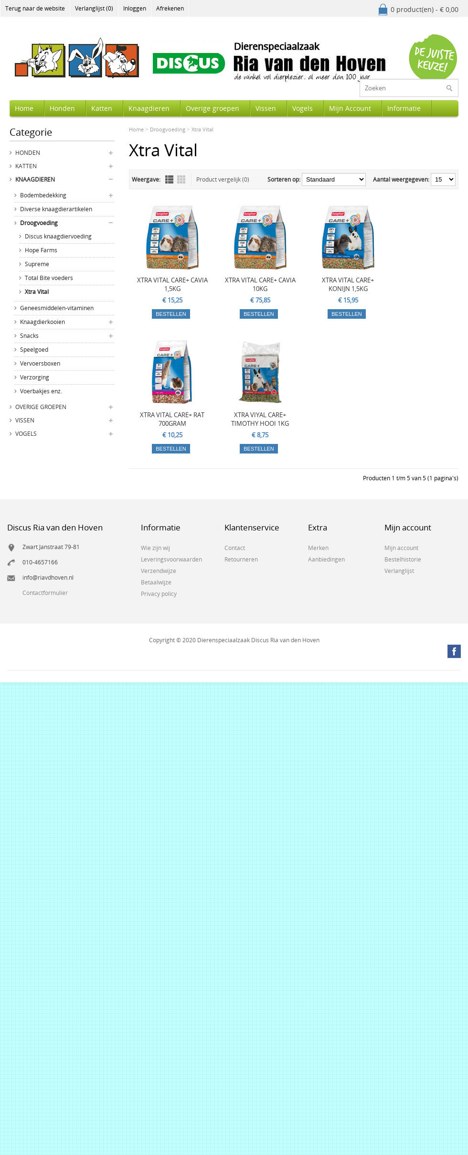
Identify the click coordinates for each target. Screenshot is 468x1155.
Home (24, 108)
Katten (101, 108)
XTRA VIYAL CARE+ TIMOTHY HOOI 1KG (260, 419)
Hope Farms (41, 250)
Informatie (404, 108)
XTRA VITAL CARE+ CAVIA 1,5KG (172, 284)
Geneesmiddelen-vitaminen (57, 308)
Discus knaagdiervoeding (58, 236)
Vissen (265, 108)
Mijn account (401, 548)
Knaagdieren (149, 108)
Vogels (302, 108)
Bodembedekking (43, 195)
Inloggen (134, 8)
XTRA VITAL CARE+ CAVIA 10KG (260, 284)
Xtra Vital (37, 292)
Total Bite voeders (49, 278)
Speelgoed (34, 349)
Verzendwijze (158, 571)
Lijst (169, 179)
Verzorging (34, 377)
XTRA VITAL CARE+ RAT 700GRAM (172, 419)
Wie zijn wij (155, 548)
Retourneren (241, 559)
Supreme (37, 264)
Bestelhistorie (402, 559)
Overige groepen (212, 108)
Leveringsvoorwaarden (171, 559)
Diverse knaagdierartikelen (56, 209)
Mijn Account (350, 108)
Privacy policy (159, 594)
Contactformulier (45, 593)
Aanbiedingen (326, 559)
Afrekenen (170, 8)
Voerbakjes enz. (41, 391)
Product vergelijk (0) (222, 179)
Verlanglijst (399, 571)
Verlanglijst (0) (94, 8)
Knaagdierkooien (42, 322)
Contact (234, 548)
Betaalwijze (156, 582)
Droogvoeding (39, 223)
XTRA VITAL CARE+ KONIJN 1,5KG (348, 284)
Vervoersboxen (40, 363)
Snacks (29, 336)
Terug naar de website (35, 8)
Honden (62, 108)
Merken (318, 548)
